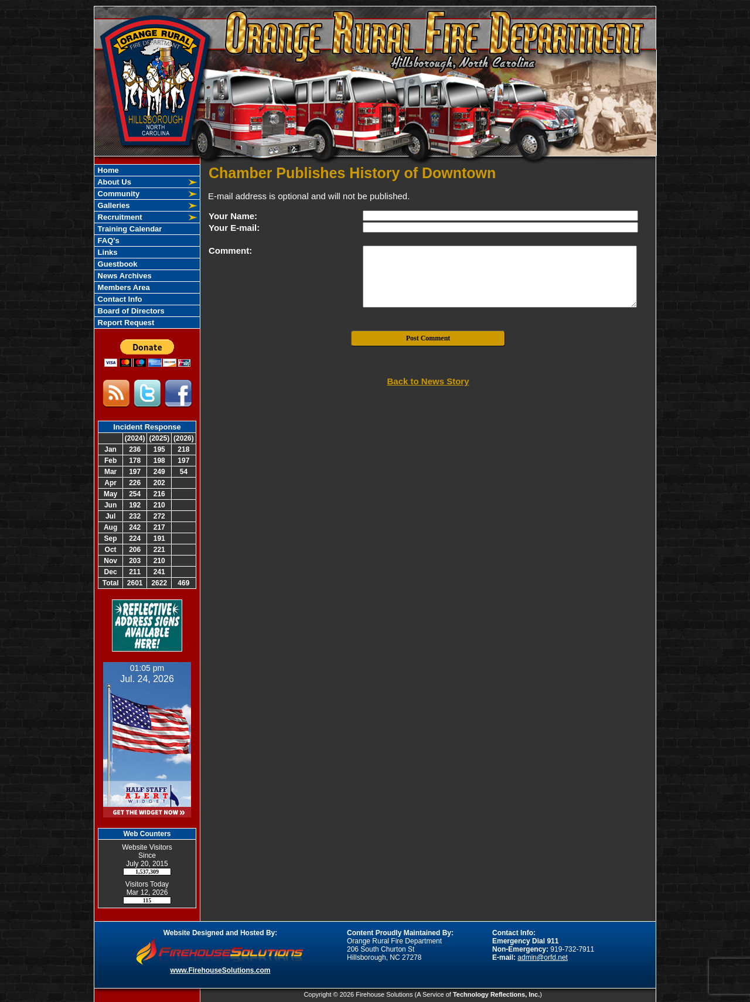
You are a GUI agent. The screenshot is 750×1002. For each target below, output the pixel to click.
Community (117, 193)
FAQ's (108, 240)
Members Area (123, 287)
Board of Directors (130, 310)
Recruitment (119, 217)
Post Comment (428, 338)
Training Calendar (129, 228)
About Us (113, 182)
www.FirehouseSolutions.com (221, 970)
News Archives (124, 275)
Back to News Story (428, 381)
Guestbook (117, 264)
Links (107, 252)
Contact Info (119, 299)
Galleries (113, 205)
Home (107, 170)
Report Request (125, 322)
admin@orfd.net (542, 957)
